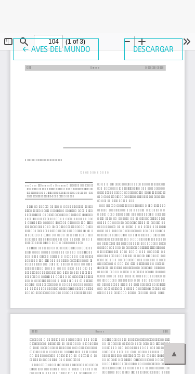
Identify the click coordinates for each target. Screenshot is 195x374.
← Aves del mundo (60, 48)
